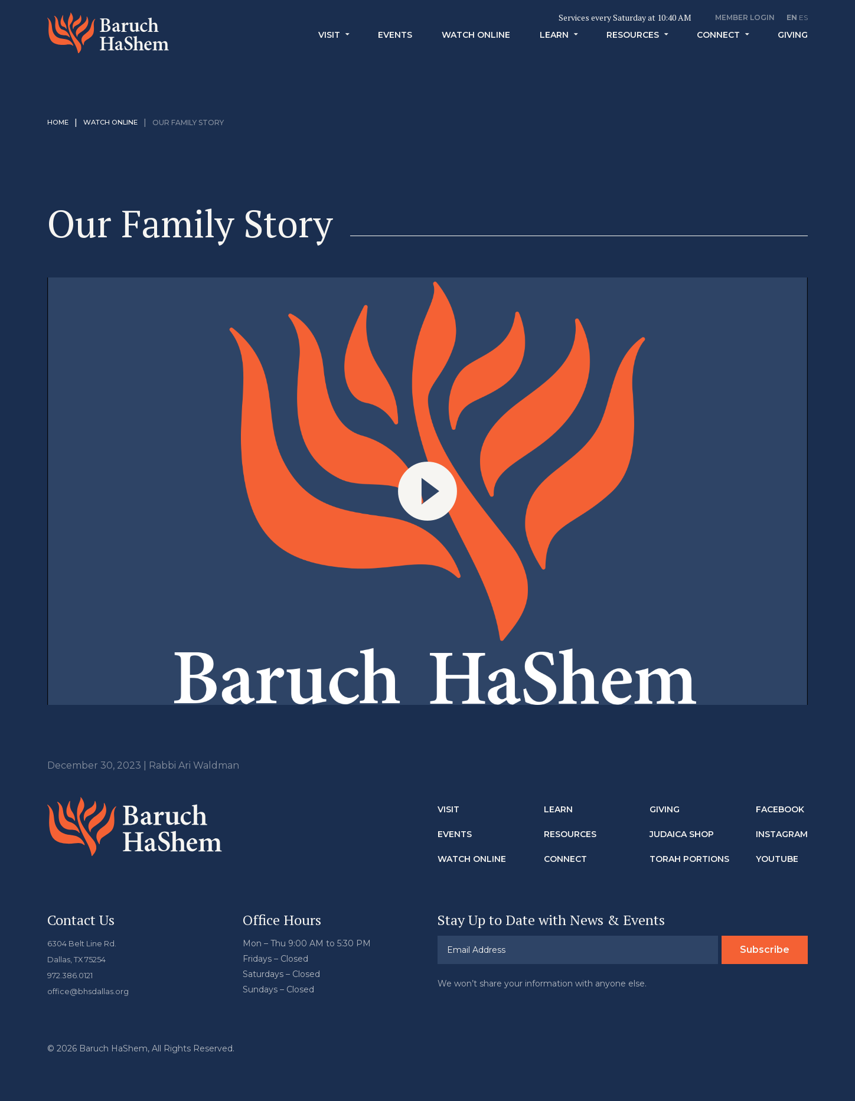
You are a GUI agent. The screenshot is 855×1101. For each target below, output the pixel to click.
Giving (793, 52)
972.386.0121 (73, 974)
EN (792, 17)
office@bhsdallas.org (90, 989)
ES (803, 17)
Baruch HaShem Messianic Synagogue (125, 44)
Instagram (782, 834)
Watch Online (476, 52)
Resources (632, 52)
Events (395, 52)
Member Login (745, 17)
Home (58, 122)
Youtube (777, 859)
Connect (718, 52)
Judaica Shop (682, 834)
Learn (554, 52)
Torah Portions (689, 859)
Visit (329, 52)
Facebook (780, 809)
